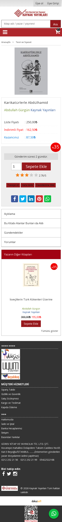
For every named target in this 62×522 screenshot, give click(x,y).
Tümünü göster (49, 330)
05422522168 (47, 459)
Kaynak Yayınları (31, 312)
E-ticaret (26, 501)
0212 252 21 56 (9, 459)
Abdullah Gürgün (31, 308)
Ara (55, 24)
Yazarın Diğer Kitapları (18, 254)
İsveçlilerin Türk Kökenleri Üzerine (31, 299)
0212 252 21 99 (29, 459)
